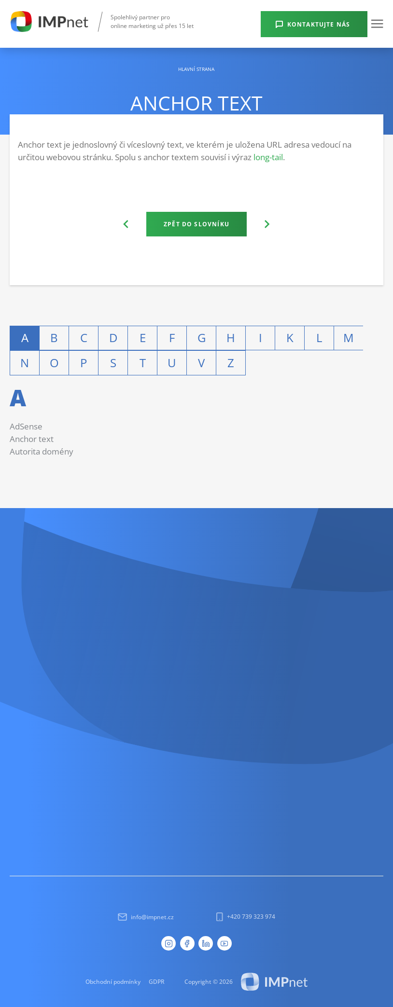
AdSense (26, 426)
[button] (377, 23)
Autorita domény (41, 451)
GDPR (157, 981)
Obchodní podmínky (112, 981)
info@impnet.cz (146, 917)
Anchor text (32, 438)
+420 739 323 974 (245, 916)
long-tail (268, 157)
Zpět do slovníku (196, 224)
